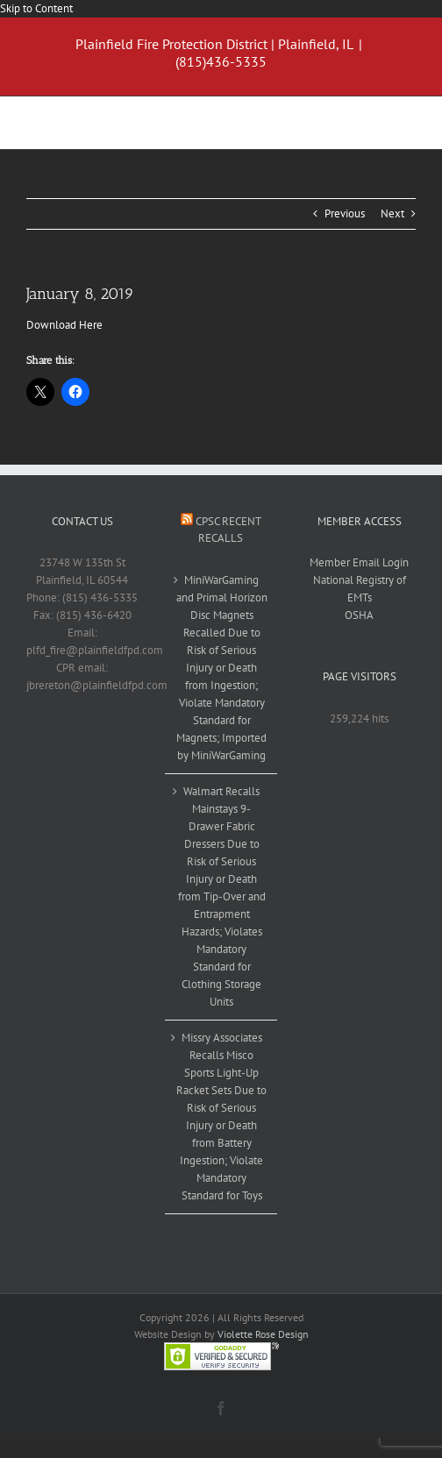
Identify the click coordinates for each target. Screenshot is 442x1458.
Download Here (64, 324)
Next (392, 213)
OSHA (359, 615)
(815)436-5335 (221, 61)
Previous (344, 213)
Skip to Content (36, 8)
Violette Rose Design (263, 1334)
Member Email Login (359, 562)
